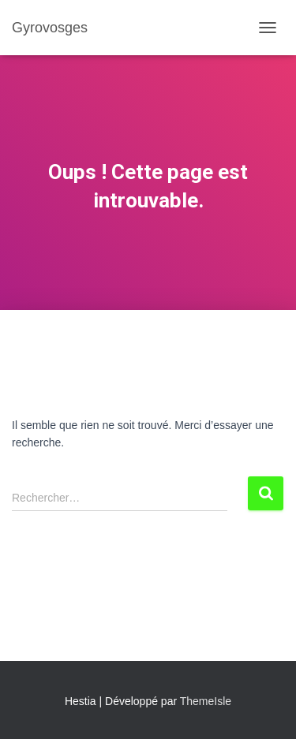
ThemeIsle (205, 701)
